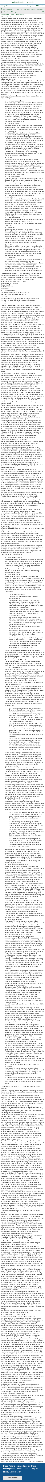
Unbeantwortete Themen (7, 14)
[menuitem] (6, 6)
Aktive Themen (20, 14)
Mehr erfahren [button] (15, 1472)
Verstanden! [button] (12, 1478)
